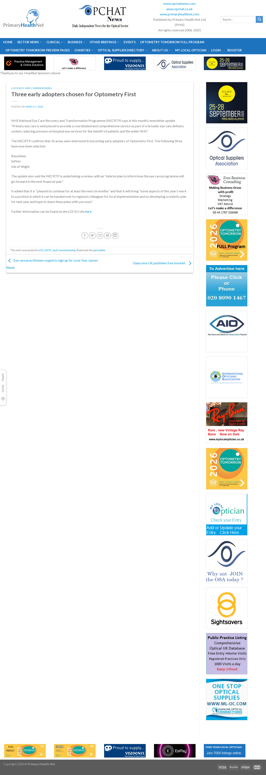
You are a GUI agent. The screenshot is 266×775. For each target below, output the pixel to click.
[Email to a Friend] (99, 235)
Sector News (29, 42)
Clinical (54, 42)
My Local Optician (191, 50)
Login (216, 50)
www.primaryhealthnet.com (179, 14)
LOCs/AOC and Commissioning (31, 88)
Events (129, 42)
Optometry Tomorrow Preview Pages (37, 50)
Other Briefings (104, 42)
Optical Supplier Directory (122, 50)
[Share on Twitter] (92, 235)
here (88, 211)
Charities (83, 50)
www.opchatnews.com (179, 3)
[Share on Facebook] (84, 235)
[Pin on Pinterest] (107, 235)
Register (234, 50)
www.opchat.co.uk (179, 9)
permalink (99, 250)
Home (7, 42)
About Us (161, 50)
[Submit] (259, 19)
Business (76, 42)
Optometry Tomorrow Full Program (172, 42)
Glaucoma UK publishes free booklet (163, 263)
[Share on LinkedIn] (115, 235)
